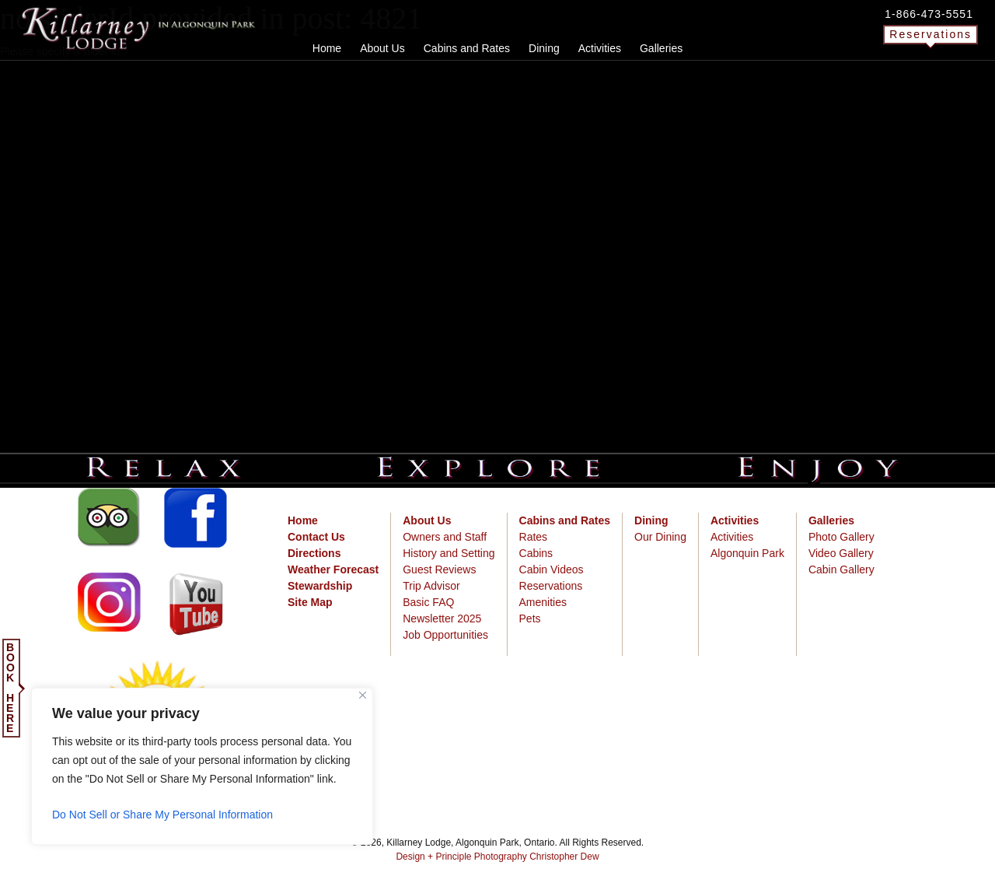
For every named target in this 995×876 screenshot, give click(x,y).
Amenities (543, 602)
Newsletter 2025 (442, 618)
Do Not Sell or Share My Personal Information (162, 814)
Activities (731, 537)
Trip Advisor (431, 586)
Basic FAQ (428, 602)
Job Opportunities (445, 635)
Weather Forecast (333, 569)
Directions (314, 553)
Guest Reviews (439, 569)
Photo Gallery (841, 537)
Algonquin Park (747, 553)
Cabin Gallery (841, 569)
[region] (202, 766)
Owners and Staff (445, 537)
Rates (533, 537)
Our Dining (660, 537)
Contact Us (316, 537)
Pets (530, 618)
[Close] (362, 695)
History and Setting (448, 553)
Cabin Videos (551, 569)
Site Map (310, 602)
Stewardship (320, 586)
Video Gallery (841, 553)
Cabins (536, 553)
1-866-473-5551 (929, 14)
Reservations (930, 34)
